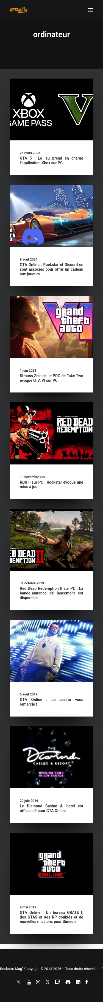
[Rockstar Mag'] (18, 10)
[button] (90, 10)
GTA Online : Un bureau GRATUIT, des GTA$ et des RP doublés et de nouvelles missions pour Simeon (51, 917)
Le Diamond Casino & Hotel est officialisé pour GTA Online (51, 808)
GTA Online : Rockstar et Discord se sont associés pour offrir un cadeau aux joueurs (51, 269)
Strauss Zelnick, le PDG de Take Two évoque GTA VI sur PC (51, 378)
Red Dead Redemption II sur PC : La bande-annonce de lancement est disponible (51, 593)
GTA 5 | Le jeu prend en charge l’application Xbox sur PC (51, 160)
